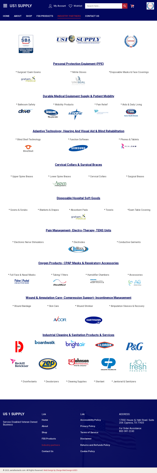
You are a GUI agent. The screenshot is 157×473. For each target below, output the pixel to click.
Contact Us (92, 16)
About (18, 16)
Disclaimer (86, 438)
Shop (29, 16)
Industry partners (69, 16)
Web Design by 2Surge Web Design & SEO (60, 470)
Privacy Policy (87, 426)
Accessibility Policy (90, 419)
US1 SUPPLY (21, 6)
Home (6, 16)
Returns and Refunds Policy (95, 445)
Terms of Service (89, 432)
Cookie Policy (87, 451)
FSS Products (45, 16)
